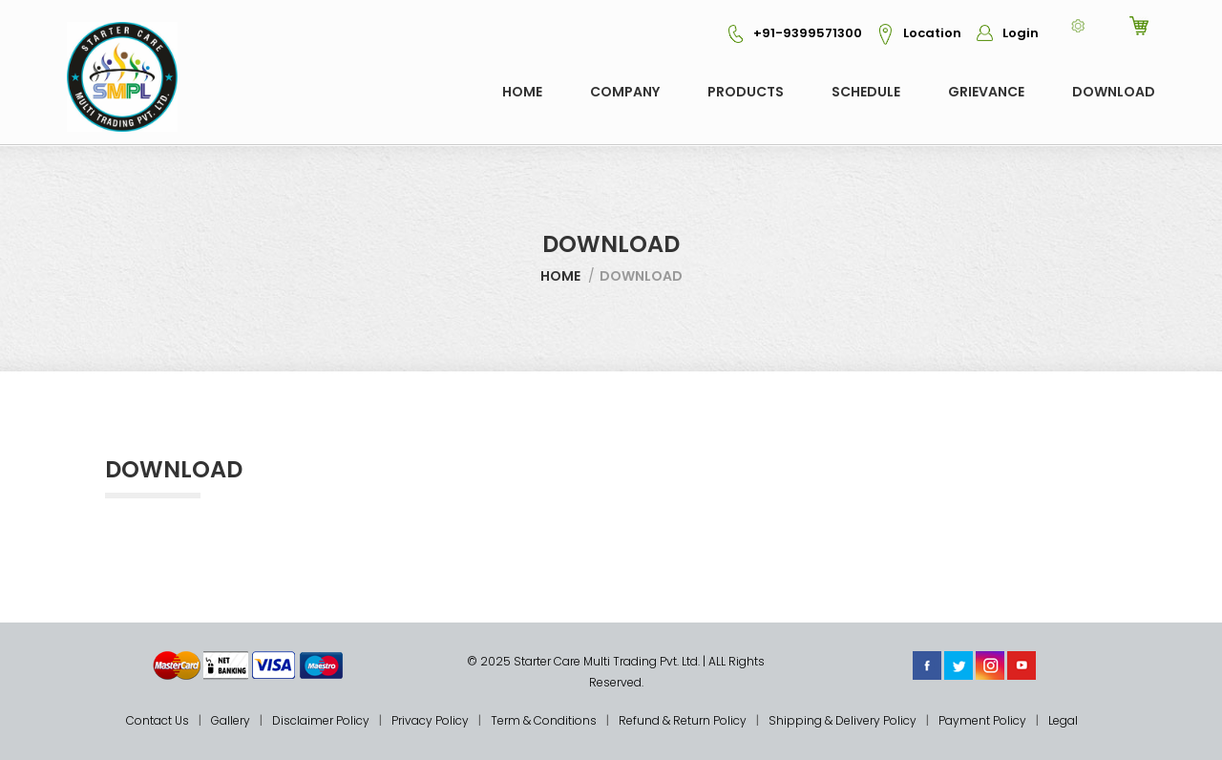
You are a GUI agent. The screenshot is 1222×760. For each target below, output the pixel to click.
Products (745, 91)
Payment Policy (982, 720)
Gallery (230, 720)
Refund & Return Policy (683, 720)
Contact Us (157, 720)
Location (913, 33)
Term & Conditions (544, 720)
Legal (1063, 720)
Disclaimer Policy (320, 720)
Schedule (866, 91)
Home (522, 91)
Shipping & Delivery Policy (842, 720)
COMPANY (625, 91)
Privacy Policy (430, 720)
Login (1001, 33)
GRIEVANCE (986, 91)
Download (1113, 91)
